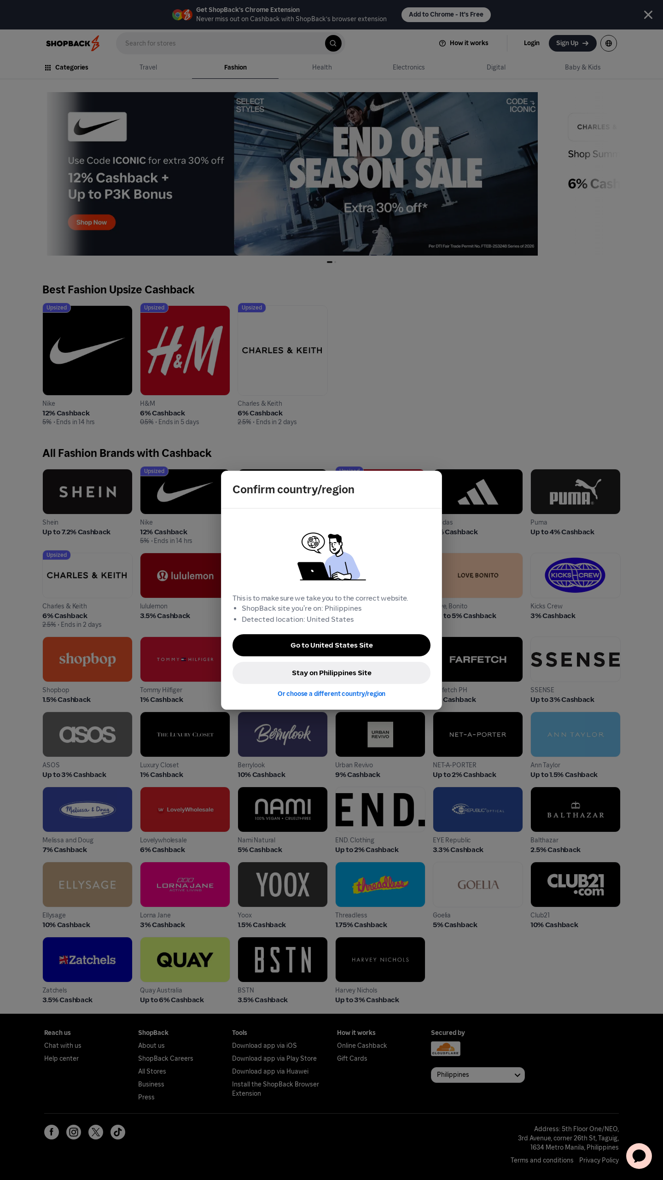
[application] (639, 1156)
